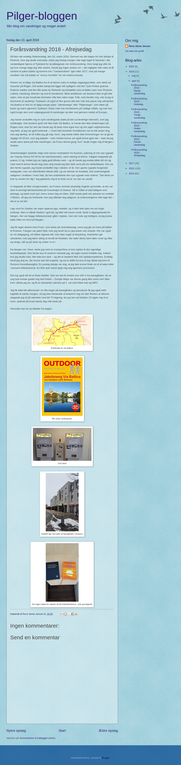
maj (134, 75)
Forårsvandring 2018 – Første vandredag (139, 140)
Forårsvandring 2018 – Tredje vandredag (139, 113)
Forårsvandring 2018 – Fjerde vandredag (139, 89)
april (134, 80)
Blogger (106, 757)
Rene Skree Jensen (139, 46)
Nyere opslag (16, 730)
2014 (132, 173)
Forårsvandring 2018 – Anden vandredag (139, 126)
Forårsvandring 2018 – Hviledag (139, 101)
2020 (132, 66)
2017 (132, 163)
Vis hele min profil (134, 51)
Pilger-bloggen (41, 16)
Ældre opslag (108, 730)
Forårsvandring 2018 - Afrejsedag (139, 152)
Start (62, 730)
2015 (132, 168)
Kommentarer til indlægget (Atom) (37, 738)
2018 (132, 71)
